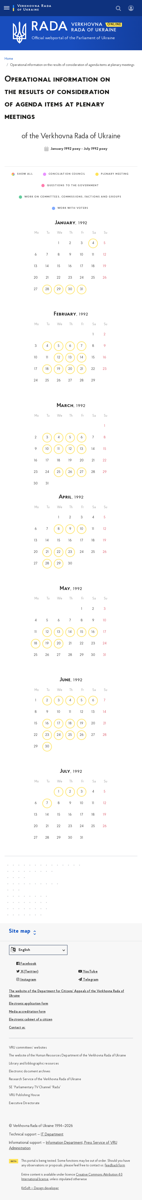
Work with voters (72, 208)
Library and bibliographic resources (34, 1063)
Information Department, (64, 1143)
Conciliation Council (66, 174)
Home (9, 59)
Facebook (26, 964)
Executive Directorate (24, 1103)
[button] (38, 950)
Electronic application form (28, 1003)
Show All (25, 174)
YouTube (88, 971)
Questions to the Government (73, 185)
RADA (49, 27)
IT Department (52, 1134)
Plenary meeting (115, 174)
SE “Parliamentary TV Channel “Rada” (35, 1087)
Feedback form (115, 1165)
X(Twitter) (27, 971)
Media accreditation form (27, 1012)
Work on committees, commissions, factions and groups (72, 197)
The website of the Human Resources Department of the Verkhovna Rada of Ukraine (67, 1055)
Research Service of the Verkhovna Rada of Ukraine (45, 1079)
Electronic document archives (30, 1071)
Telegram (88, 980)
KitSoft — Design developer (40, 1188)
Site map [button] (20, 931)
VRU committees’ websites (28, 1048)
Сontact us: (17, 1027)
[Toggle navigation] (6, 8)
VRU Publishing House (24, 1095)
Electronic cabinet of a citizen (30, 1019)
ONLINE (114, 24)
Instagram (26, 980)
